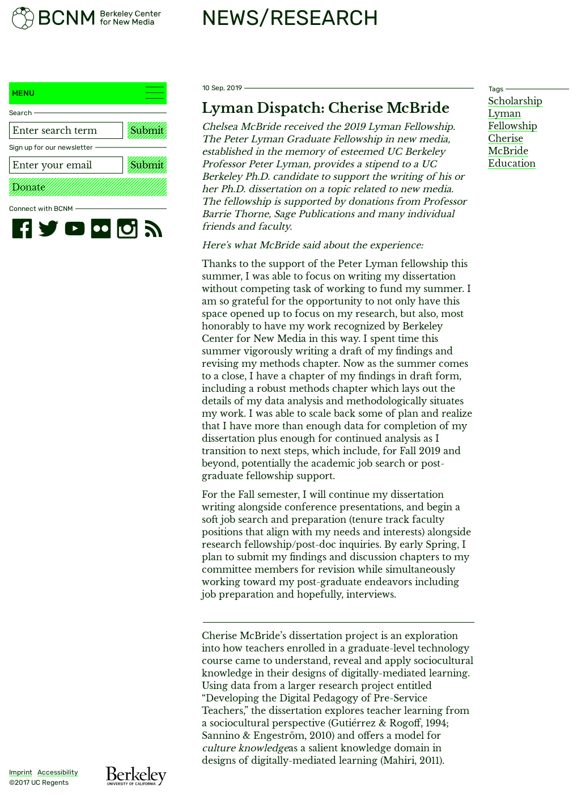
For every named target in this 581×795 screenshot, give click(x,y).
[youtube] (75, 228)
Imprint (20, 772)
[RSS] (154, 228)
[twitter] (48, 228)
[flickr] (101, 228)
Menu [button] (88, 93)
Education (512, 163)
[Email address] (66, 165)
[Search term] (66, 130)
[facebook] (22, 228)
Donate (28, 187)
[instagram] (127, 228)
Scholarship (515, 101)
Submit (147, 130)
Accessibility (57, 772)
